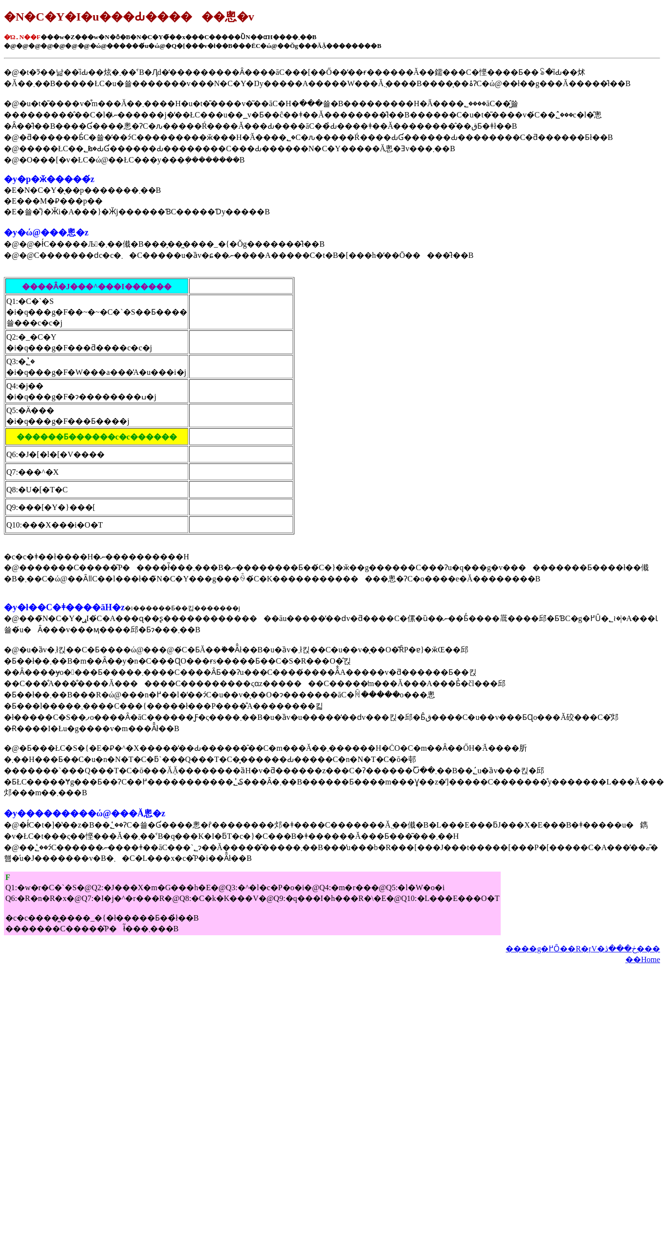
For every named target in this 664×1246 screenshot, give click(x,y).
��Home (642, 959)
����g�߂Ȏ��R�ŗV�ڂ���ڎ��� (583, 949)
